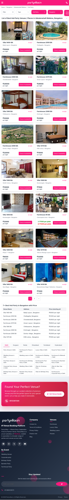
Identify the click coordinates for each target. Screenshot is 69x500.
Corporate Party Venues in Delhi (10, 367)
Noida (25, 345)
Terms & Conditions (36, 427)
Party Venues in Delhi (10, 350)
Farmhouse (53, 424)
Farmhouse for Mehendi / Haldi (58, 356)
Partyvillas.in (10, 497)
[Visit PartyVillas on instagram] (9, 444)
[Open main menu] (2, 2)
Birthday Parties (6, 461)
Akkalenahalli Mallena (20, 7)
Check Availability (25, 50)
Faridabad (47, 345)
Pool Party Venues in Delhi (9, 361)
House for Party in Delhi (58, 350)
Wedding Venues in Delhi (9, 356)
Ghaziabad (35, 345)
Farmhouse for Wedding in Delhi (42, 356)
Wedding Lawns (55, 430)
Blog (31, 437)
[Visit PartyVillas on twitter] (14, 444)
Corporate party (6, 457)
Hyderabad (58, 345)
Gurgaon (16, 345)
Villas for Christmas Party (41, 367)
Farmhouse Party (6, 467)
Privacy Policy (34, 430)
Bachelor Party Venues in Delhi (26, 372)
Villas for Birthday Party (42, 371)
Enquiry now (34, 434)
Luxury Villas (54, 427)
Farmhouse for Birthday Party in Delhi (26, 361)
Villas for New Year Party (57, 367)
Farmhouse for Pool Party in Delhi (41, 361)
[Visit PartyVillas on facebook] (3, 444)
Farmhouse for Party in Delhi (26, 350)
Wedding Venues (6, 454)
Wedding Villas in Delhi (26, 366)
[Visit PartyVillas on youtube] (26, 444)
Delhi (6, 345)
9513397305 (14, 401)
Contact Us (33, 424)
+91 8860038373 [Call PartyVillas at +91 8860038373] (9, 490)
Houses (52, 434)
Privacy (60, 497)
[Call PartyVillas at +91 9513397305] (67, 3)
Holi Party (31, 7)
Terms (66, 497)
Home (3, 7)
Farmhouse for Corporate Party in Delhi (58, 372)
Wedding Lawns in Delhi (26, 355)
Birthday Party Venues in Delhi (10, 372)
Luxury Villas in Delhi (41, 350)
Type (23, 12)
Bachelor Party (5, 464)
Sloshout (17, 434)
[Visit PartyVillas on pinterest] (20, 444)
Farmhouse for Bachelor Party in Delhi (58, 361)
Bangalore (9, 7)
